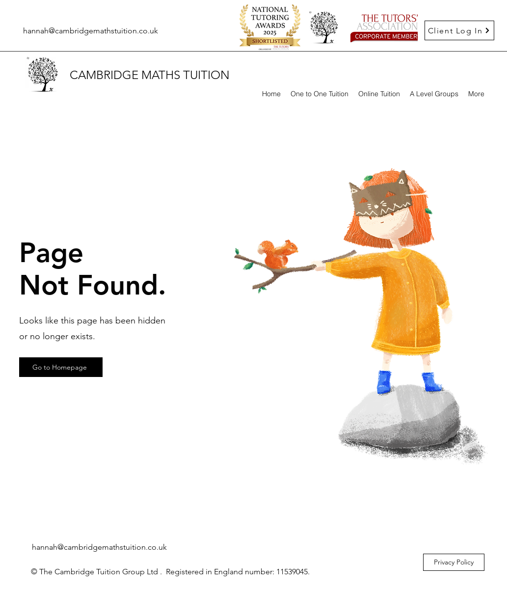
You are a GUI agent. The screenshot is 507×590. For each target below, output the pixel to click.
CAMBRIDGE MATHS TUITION (150, 75)
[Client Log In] (459, 30)
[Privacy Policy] (453, 562)
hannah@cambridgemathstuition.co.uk (90, 30)
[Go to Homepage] (61, 367)
